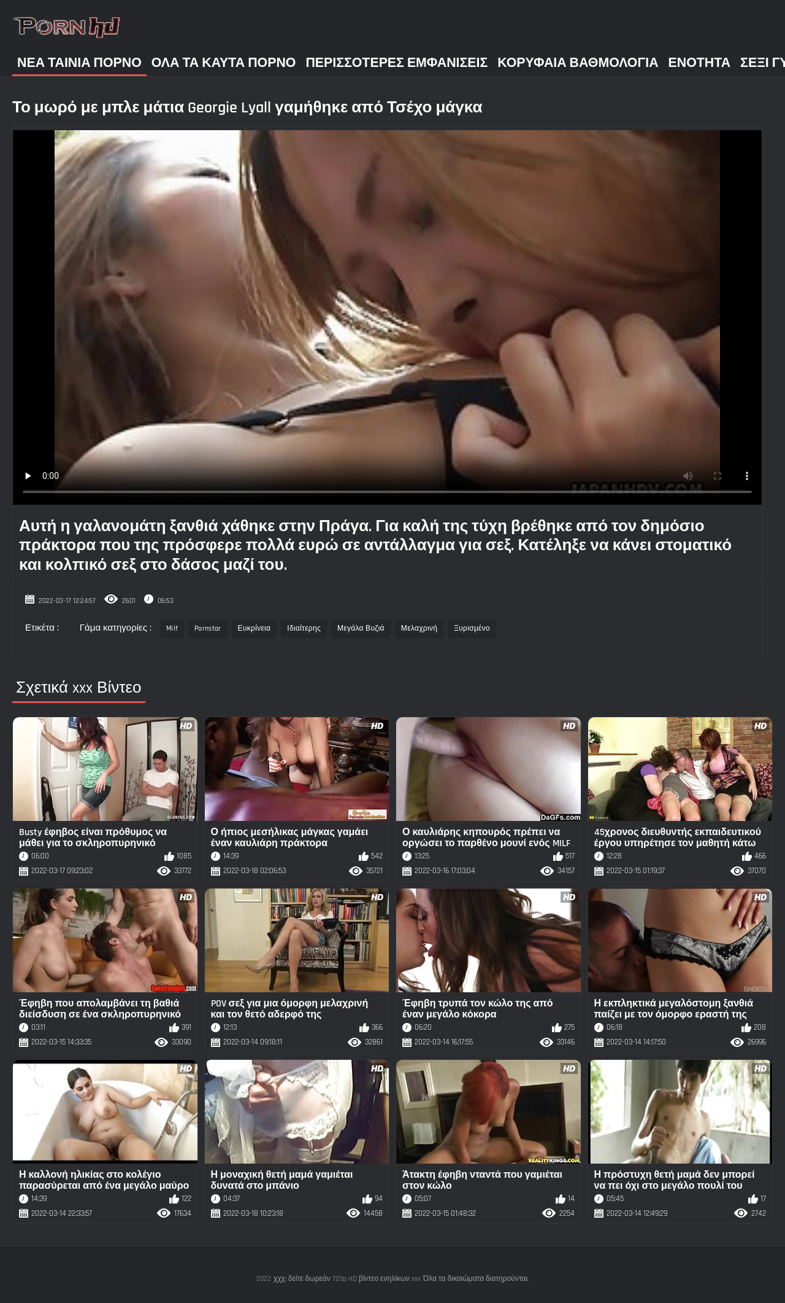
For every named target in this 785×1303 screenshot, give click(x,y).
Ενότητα (699, 63)
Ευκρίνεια (254, 628)
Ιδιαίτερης (304, 628)
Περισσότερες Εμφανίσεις (396, 63)
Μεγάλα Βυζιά (361, 628)
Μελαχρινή (419, 628)
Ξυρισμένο (472, 628)
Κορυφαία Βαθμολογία (577, 63)
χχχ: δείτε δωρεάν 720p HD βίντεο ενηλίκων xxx (347, 1278)
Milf (172, 628)
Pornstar (207, 628)
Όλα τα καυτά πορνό (223, 63)
